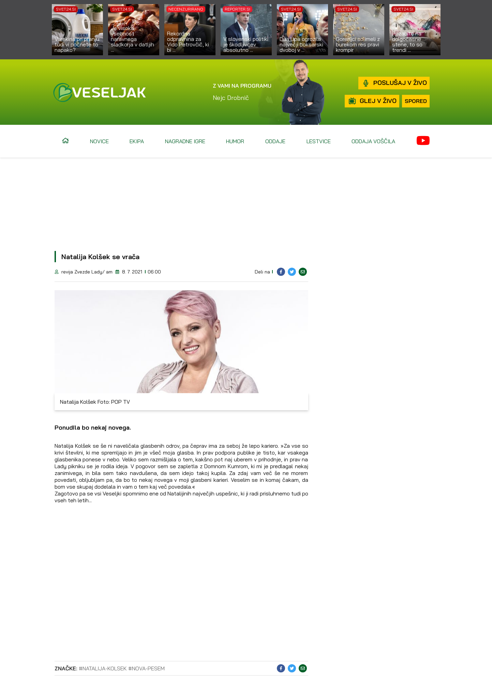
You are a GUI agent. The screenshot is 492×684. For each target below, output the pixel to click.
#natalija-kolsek (103, 668)
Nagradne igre (185, 141)
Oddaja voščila (373, 141)
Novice (99, 141)
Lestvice (319, 141)
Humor (235, 141)
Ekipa (137, 141)
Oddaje (275, 141)
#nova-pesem (146, 668)
